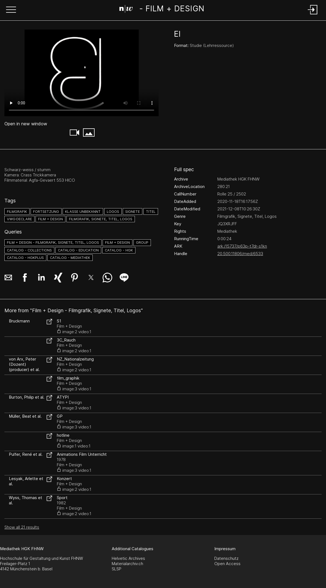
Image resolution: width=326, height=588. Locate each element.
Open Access (227, 563)
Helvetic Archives (128, 558)
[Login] (312, 14)
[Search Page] (161, 9)
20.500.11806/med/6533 (240, 253)
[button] (11, 10)
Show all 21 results (21, 527)
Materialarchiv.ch (127, 563)
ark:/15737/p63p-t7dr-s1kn (242, 246)
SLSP (116, 568)
